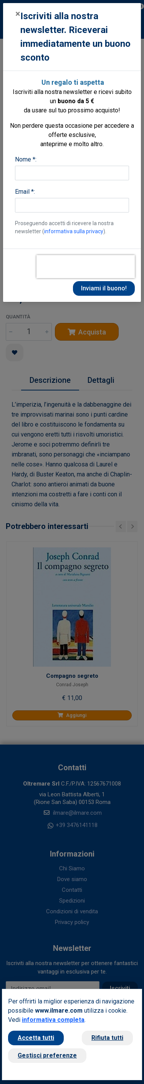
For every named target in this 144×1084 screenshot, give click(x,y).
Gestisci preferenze (47, 1055)
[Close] (17, 14)
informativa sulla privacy (73, 231)
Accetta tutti (36, 1037)
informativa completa (53, 1019)
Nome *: (25, 159)
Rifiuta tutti (107, 1037)
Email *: (25, 191)
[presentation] (85, 266)
